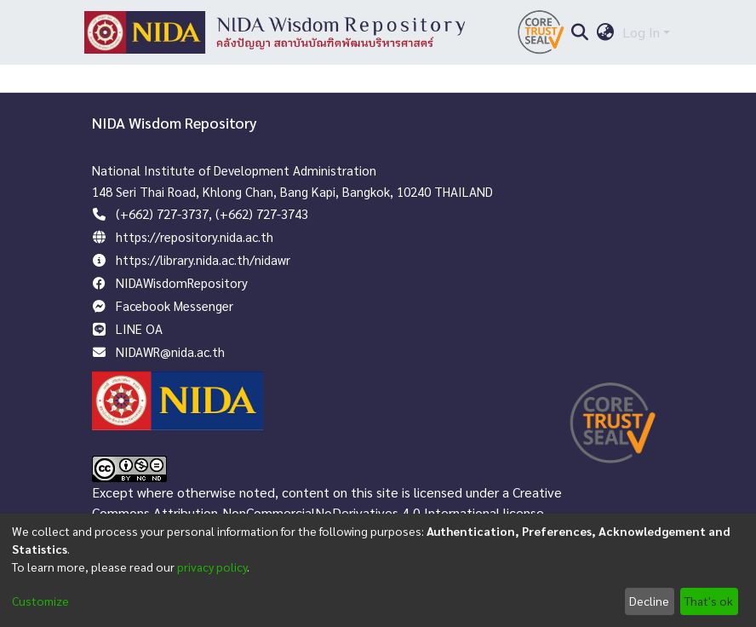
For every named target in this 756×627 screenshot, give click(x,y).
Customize (40, 600)
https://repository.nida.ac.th (194, 236)
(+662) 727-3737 (162, 213)
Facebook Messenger (174, 305)
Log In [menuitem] (641, 32)
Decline (649, 600)
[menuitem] (605, 32)
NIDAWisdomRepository (182, 282)
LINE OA (139, 328)
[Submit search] (579, 32)
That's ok (708, 600)
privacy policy (212, 566)
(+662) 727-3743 (261, 213)
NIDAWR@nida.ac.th (170, 351)
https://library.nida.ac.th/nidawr (203, 259)
